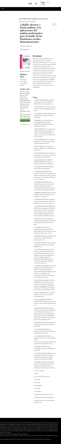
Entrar (48, 2)
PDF (54, 24)
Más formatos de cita (25, 120)
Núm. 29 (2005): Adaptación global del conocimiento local (33, 19)
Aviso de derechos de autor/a (25, 124)
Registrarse (42, 2)
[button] (24, 49)
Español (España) (55, 2)
